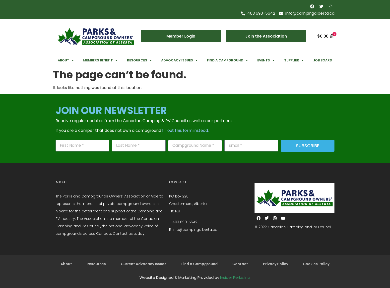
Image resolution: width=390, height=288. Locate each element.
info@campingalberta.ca (195, 229)
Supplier (294, 60)
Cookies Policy (316, 264)
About (66, 60)
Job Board (322, 60)
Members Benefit (100, 60)
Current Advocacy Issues (143, 264)
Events (265, 60)
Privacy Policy (275, 264)
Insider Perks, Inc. (235, 277)
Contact (240, 264)
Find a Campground (227, 60)
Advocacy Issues (179, 60)
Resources (139, 60)
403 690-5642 (185, 222)
